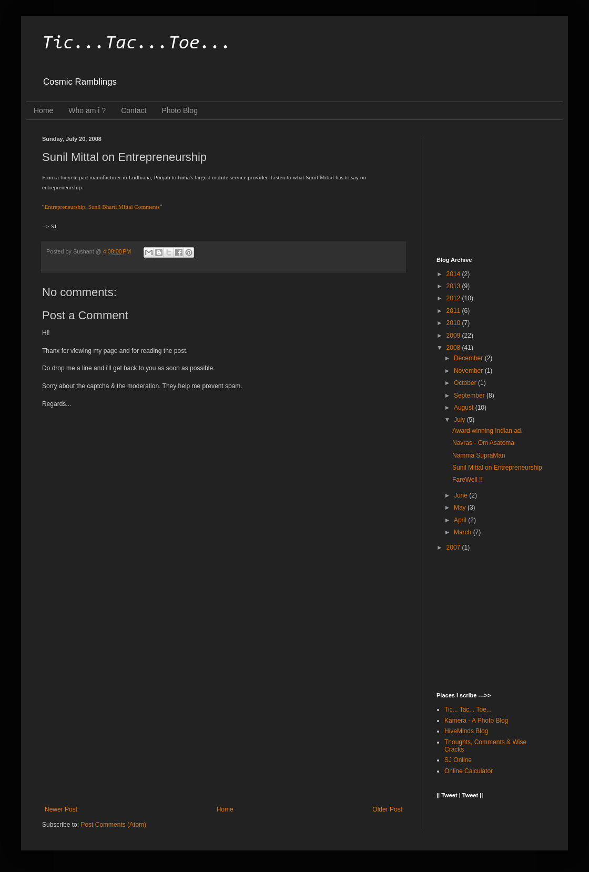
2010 (454, 323)
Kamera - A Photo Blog (476, 720)
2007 (454, 547)
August (464, 407)
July (460, 419)
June (461, 495)
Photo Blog (179, 110)
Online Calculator (468, 771)
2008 (454, 347)
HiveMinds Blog (466, 731)
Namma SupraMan (478, 455)
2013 (454, 286)
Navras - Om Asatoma (483, 443)
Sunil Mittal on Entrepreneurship (497, 467)
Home (43, 110)
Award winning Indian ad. (487, 430)
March (463, 532)
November (469, 370)
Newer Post (61, 809)
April (461, 520)
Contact (133, 110)
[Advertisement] (223, 719)
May (461, 507)
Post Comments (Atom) (113, 824)
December (469, 358)
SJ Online (458, 760)
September (470, 395)
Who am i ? (87, 110)
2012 (454, 298)
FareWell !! (467, 479)
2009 (454, 335)
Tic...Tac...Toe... (136, 43)
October (466, 383)
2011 (454, 311)
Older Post (387, 809)
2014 (454, 274)
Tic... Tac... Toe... (468, 709)
